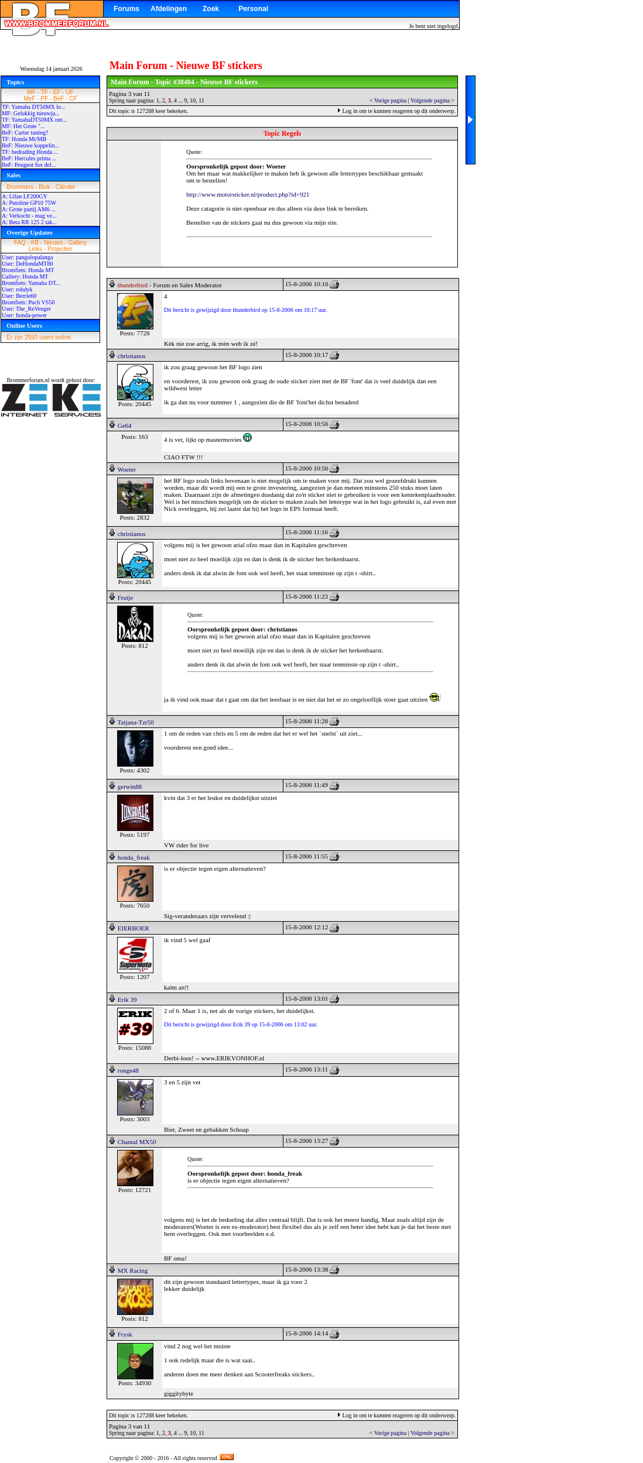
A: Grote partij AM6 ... (29, 209)
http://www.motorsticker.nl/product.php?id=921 (248, 194)
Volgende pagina (430, 100)
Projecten (59, 249)
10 (193, 100)
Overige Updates (29, 232)
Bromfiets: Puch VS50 (28, 302)
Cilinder (66, 187)
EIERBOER (133, 928)
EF (57, 92)
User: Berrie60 (19, 296)
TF (44, 92)
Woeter (127, 469)
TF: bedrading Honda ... (30, 152)
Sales (13, 174)
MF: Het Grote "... (23, 126)
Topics (15, 81)
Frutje (125, 597)
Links (35, 249)
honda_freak (134, 857)
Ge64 (125, 425)
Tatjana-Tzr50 (136, 722)
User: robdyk (17, 289)
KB (35, 242)
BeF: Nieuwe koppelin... (30, 145)
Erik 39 (127, 999)
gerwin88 (130, 786)
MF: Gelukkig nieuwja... (31, 113)
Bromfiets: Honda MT (28, 270)
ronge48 (128, 1070)
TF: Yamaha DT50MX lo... (34, 107)
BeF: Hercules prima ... (29, 158)
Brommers (19, 187)
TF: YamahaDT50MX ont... (34, 119)
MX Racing (133, 1270)
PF (44, 98)
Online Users (24, 325)
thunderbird (133, 285)
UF (69, 92)
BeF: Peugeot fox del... (29, 165)
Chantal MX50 (137, 1141)
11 (201, 100)
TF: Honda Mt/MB (24, 139)
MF (31, 92)
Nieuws (53, 242)
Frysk (125, 1334)
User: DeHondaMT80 (27, 263)
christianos (132, 355)
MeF (29, 98)
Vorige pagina (390, 100)
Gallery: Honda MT (25, 276)
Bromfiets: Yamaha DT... (31, 283)
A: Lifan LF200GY (24, 196)
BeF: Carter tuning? (25, 132)
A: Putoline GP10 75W (29, 203)
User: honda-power (24, 315)
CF (73, 98)
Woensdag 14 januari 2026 (51, 69)
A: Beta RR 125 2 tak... (29, 222)
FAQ (20, 242)
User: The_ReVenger (26, 308)
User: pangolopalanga (27, 257)
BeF (58, 98)
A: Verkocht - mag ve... (29, 215)
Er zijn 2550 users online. (39, 337)
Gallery (78, 242)
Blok (44, 187)
